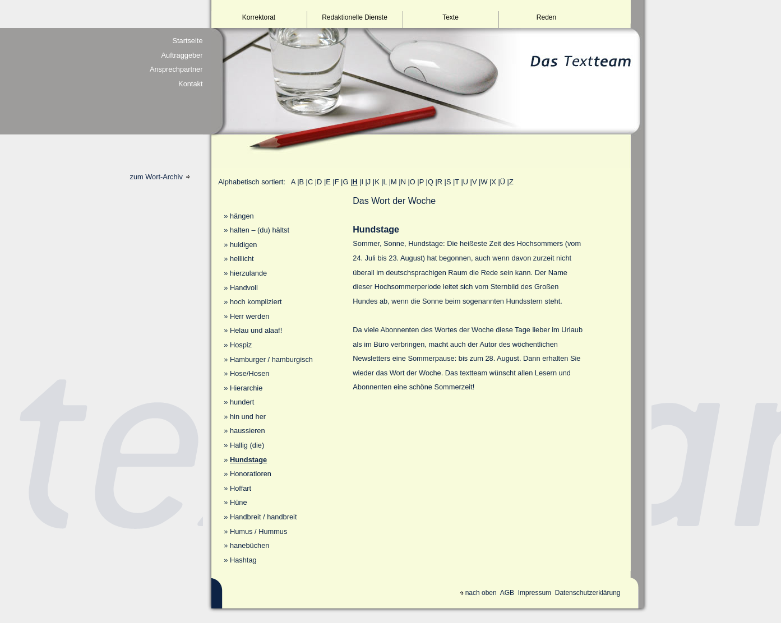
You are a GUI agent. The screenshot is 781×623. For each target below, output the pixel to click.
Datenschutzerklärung (588, 593)
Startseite (187, 40)
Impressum (534, 593)
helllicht (242, 258)
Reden (546, 17)
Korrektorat (258, 17)
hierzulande (248, 273)
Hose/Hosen (249, 373)
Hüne (238, 502)
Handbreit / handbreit (263, 517)
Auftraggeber (182, 55)
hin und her (248, 416)
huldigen (243, 244)
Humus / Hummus (258, 531)
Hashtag (243, 560)
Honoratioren (250, 473)
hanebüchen (249, 545)
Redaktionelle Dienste (354, 17)
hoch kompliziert (255, 301)
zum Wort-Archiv (160, 177)
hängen (242, 216)
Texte (450, 17)
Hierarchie (246, 388)
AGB (507, 593)
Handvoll (244, 287)
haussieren (247, 430)
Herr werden (249, 316)
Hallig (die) (247, 445)
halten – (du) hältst (259, 230)
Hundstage (248, 459)
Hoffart (240, 488)
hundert (242, 402)
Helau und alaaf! (256, 330)
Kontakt (190, 84)
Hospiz (241, 345)
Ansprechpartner (176, 69)
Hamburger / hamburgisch (271, 359)
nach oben (478, 593)
